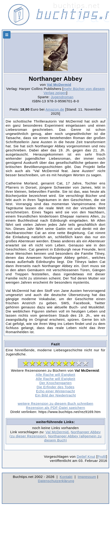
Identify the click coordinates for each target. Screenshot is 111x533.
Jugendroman (62, 97)
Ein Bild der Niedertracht (55, 395)
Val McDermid (59, 85)
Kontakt (66, 477)
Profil (101, 456)
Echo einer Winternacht (55, 391)
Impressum (87, 477)
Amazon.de (54, 109)
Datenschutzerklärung (56, 481)
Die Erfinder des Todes (55, 387)
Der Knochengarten (55, 383)
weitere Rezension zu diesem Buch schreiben (55, 403)
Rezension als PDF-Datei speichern (55, 408)
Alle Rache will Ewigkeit (55, 375)
